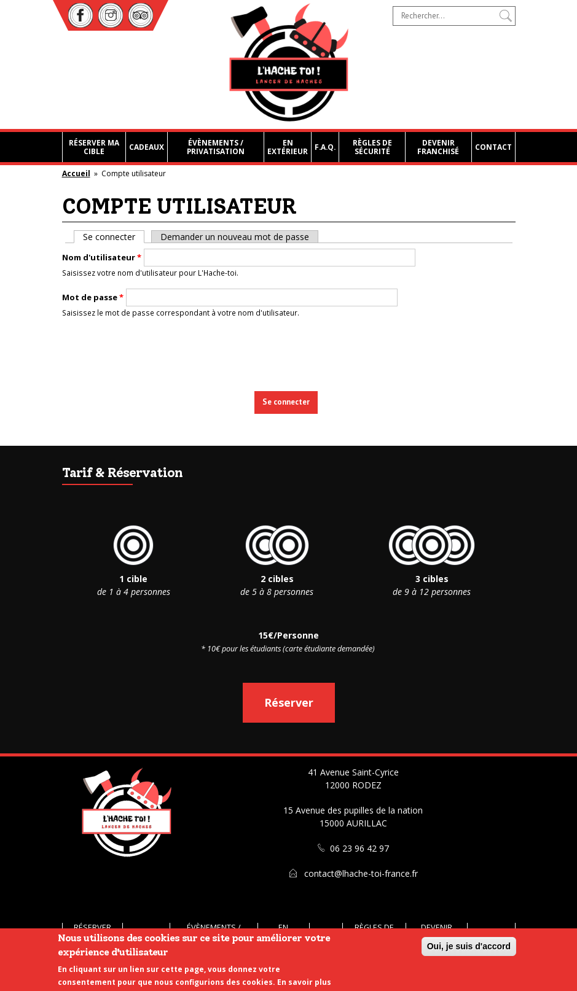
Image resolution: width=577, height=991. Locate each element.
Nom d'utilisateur (101, 257)
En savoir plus (304, 982)
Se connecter (113, 237)
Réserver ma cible (94, 147)
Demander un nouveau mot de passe (234, 237)
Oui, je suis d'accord (469, 946)
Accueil (76, 173)
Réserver (288, 702)
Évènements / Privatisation (216, 147)
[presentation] (290, 351)
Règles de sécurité (372, 147)
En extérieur (287, 147)
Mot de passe (93, 297)
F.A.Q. (325, 147)
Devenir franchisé (438, 147)
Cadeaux (146, 147)
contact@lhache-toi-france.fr (361, 873)
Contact (493, 147)
